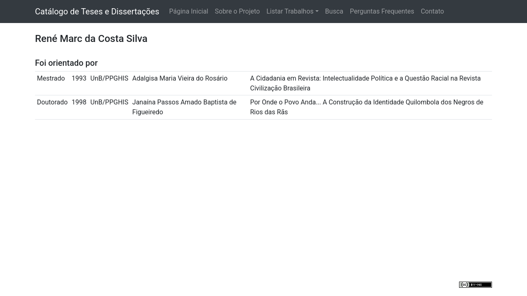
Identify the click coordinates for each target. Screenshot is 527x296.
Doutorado (52, 102)
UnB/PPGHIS (109, 78)
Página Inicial (188, 11)
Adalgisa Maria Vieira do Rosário (179, 78)
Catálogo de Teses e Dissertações (97, 11)
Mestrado (51, 78)
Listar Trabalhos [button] (289, 11)
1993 (79, 78)
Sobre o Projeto (237, 11)
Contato (432, 11)
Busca (334, 11)
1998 (79, 102)
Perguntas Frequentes (382, 11)
